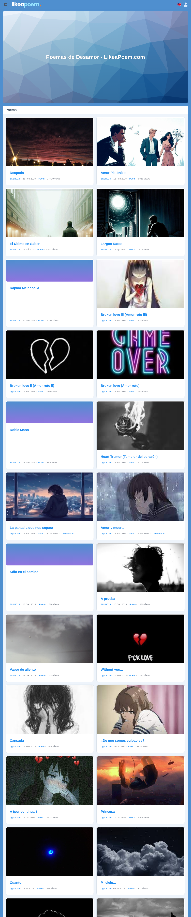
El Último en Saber (25, 244)
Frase (40, 888)
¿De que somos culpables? (122, 740)
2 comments (158, 533)
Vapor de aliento (23, 669)
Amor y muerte (112, 528)
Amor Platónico (113, 173)
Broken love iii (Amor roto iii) (124, 314)
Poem (41, 178)
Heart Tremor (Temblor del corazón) (129, 456)
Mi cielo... (108, 882)
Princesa (108, 811)
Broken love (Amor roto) (120, 385)
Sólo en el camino (24, 572)
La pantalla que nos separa (31, 528)
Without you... (112, 669)
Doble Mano (19, 430)
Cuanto (15, 882)
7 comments (67, 533)
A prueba (108, 599)
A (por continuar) (23, 811)
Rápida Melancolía (24, 288)
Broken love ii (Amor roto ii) (32, 385)
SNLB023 (15, 178)
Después (17, 173)
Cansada (17, 740)
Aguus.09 (106, 320)
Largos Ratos (111, 244)
